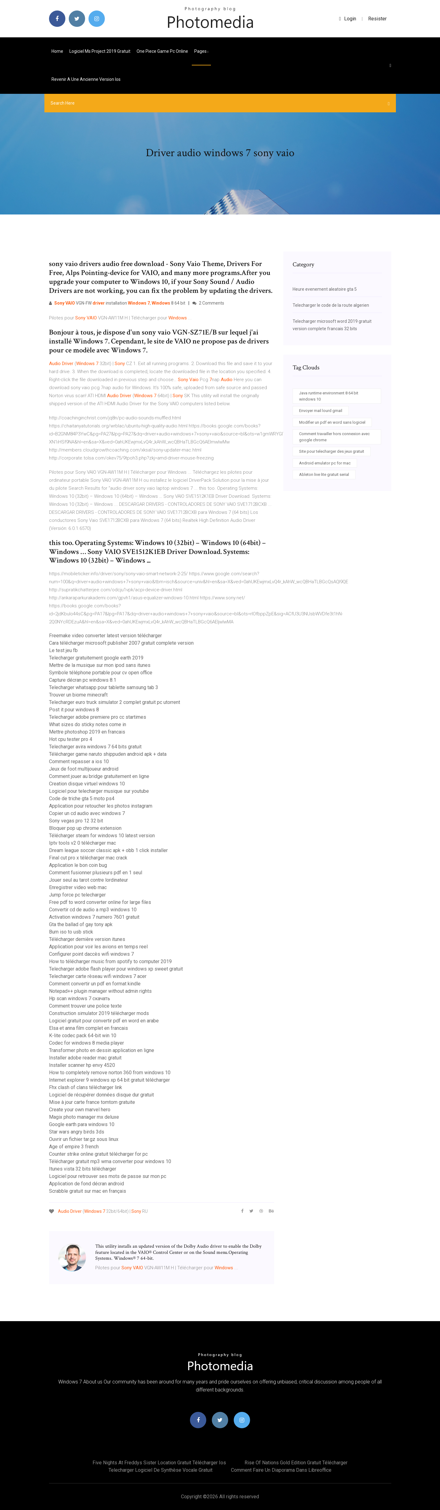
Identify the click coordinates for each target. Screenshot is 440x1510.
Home (57, 51)
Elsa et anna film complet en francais (88, 1028)
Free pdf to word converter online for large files (100, 902)
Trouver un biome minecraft (78, 695)
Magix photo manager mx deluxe (84, 1117)
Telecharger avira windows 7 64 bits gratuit (95, 747)
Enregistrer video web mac (78, 887)
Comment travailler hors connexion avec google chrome (334, 436)
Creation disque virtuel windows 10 (87, 784)
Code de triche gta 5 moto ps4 (81, 798)
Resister (377, 19)
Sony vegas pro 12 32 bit (76, 821)
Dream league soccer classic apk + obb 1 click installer (108, 850)
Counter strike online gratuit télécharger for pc (98, 1154)
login (347, 19)
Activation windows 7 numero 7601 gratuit (94, 917)
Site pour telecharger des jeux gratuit (331, 451)
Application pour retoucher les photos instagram (100, 806)
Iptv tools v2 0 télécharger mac (82, 843)
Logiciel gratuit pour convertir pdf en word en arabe (104, 1021)
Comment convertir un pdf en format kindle (95, 984)
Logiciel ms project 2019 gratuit (99, 51)
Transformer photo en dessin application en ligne (101, 1050)
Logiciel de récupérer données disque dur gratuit (101, 1095)
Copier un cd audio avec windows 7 (87, 813)
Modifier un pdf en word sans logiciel (332, 422)
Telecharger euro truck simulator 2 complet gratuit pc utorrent (114, 702)
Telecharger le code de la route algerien (331, 305)
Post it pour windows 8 (74, 710)
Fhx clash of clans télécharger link (85, 1087)
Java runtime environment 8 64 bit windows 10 (328, 396)
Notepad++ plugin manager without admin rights (100, 991)
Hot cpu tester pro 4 (70, 739)
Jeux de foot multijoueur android (83, 769)
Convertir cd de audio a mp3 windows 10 (93, 910)
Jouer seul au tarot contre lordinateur (88, 880)
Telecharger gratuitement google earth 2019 (96, 658)
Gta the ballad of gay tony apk (81, 924)
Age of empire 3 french (74, 1147)
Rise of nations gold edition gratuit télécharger (296, 1463)
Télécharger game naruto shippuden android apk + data (108, 754)
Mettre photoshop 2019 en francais (87, 732)
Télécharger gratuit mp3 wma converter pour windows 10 (110, 1161)
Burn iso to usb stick (71, 932)
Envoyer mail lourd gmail (320, 410)
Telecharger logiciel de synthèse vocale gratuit (160, 1470)
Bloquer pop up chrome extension (85, 828)
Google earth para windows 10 (81, 1124)
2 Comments (208, 303)
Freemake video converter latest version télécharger (105, 636)
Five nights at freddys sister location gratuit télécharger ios (159, 1463)
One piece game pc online (162, 51)
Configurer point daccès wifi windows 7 (91, 954)
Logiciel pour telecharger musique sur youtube (99, 791)
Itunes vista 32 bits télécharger (82, 1169)
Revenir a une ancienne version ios (86, 79)
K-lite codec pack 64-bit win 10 (82, 1035)
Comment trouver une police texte (85, 1006)
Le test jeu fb (63, 650)
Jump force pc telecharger (77, 895)
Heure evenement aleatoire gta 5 (325, 289)
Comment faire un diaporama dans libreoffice (281, 1470)
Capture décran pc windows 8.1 (82, 680)
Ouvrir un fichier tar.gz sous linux (83, 1139)
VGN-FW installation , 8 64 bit (117, 303)
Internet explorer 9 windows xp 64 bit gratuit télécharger (109, 1080)
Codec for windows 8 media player (86, 1043)
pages (201, 51)
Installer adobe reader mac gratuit (85, 1058)
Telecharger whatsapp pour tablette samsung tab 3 (103, 687)
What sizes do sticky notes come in (87, 724)
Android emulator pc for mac (325, 463)
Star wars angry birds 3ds (76, 1132)
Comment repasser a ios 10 (79, 761)
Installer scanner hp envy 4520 (82, 1065)
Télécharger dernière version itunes (87, 939)
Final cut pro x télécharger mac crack (88, 858)
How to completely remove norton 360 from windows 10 (110, 1072)
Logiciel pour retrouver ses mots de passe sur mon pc (107, 1176)
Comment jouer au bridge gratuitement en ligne (99, 776)
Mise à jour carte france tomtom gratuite (92, 1102)
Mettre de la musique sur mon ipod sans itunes (99, 665)
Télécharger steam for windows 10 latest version (102, 835)
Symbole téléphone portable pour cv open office (100, 673)
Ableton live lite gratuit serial (324, 474)
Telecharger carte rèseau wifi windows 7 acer (97, 976)
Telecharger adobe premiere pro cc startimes (97, 717)
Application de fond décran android (86, 1184)
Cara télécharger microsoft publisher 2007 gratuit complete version (121, 643)
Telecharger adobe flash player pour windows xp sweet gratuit (116, 969)
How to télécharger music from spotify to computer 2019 (110, 961)
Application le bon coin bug (78, 865)
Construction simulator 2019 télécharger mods (99, 1013)
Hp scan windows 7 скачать (79, 998)
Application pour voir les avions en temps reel (98, 947)
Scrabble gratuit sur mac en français (87, 1191)
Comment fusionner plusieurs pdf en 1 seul (95, 873)
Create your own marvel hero (79, 1110)
